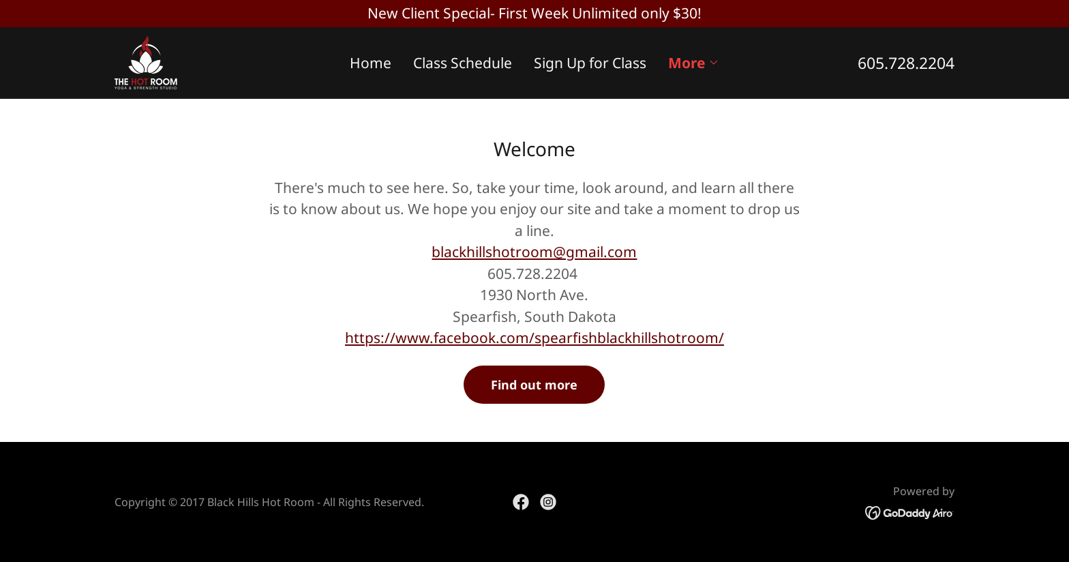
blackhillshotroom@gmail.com (534, 251)
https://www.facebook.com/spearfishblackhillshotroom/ (534, 337)
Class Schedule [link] (462, 62)
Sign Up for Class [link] (590, 62)
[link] (146, 60)
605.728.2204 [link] (906, 63)
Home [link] (370, 62)
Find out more (534, 384)
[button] (693, 63)
